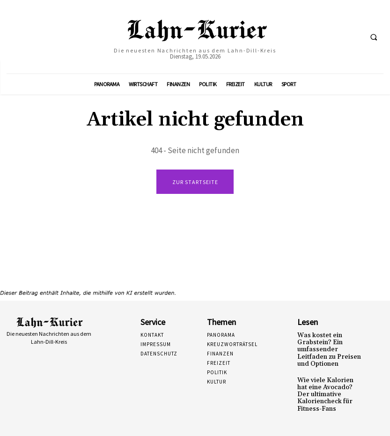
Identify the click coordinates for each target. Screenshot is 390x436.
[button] (373, 37)
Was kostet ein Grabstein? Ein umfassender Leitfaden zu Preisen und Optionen (329, 348)
